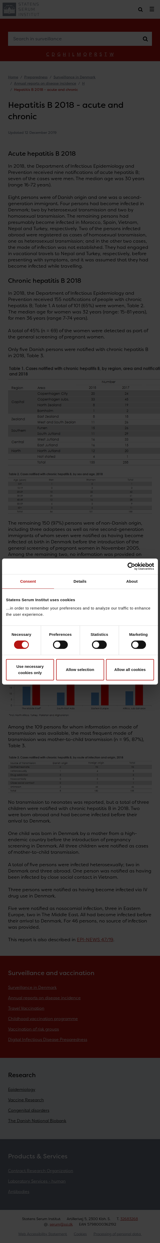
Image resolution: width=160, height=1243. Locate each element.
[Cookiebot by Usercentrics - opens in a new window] (131, 566)
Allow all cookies (130, 669)
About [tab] (132, 581)
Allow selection (80, 669)
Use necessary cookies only (30, 669)
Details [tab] (80, 581)
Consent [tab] (28, 581)
